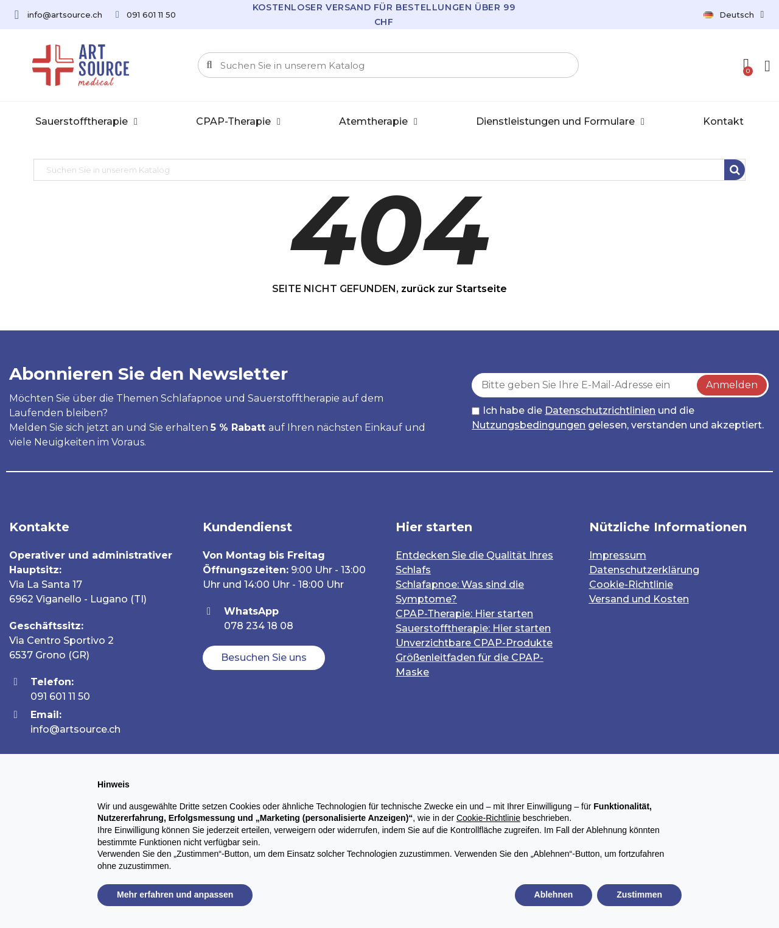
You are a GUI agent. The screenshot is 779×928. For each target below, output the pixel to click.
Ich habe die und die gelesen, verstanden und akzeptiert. (618, 418)
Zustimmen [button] (639, 894)
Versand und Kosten (639, 599)
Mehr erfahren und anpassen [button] (175, 894)
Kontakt (723, 121)
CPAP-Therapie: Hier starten (464, 613)
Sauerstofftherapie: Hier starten (473, 628)
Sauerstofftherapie (86, 122)
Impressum (617, 555)
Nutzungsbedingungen (528, 425)
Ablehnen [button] (553, 894)
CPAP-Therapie (238, 122)
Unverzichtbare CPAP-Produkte (474, 643)
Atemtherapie (378, 122)
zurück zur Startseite (454, 289)
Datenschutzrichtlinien (600, 410)
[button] (264, 658)
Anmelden (732, 385)
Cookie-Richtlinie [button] (488, 818)
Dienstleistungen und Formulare (560, 122)
